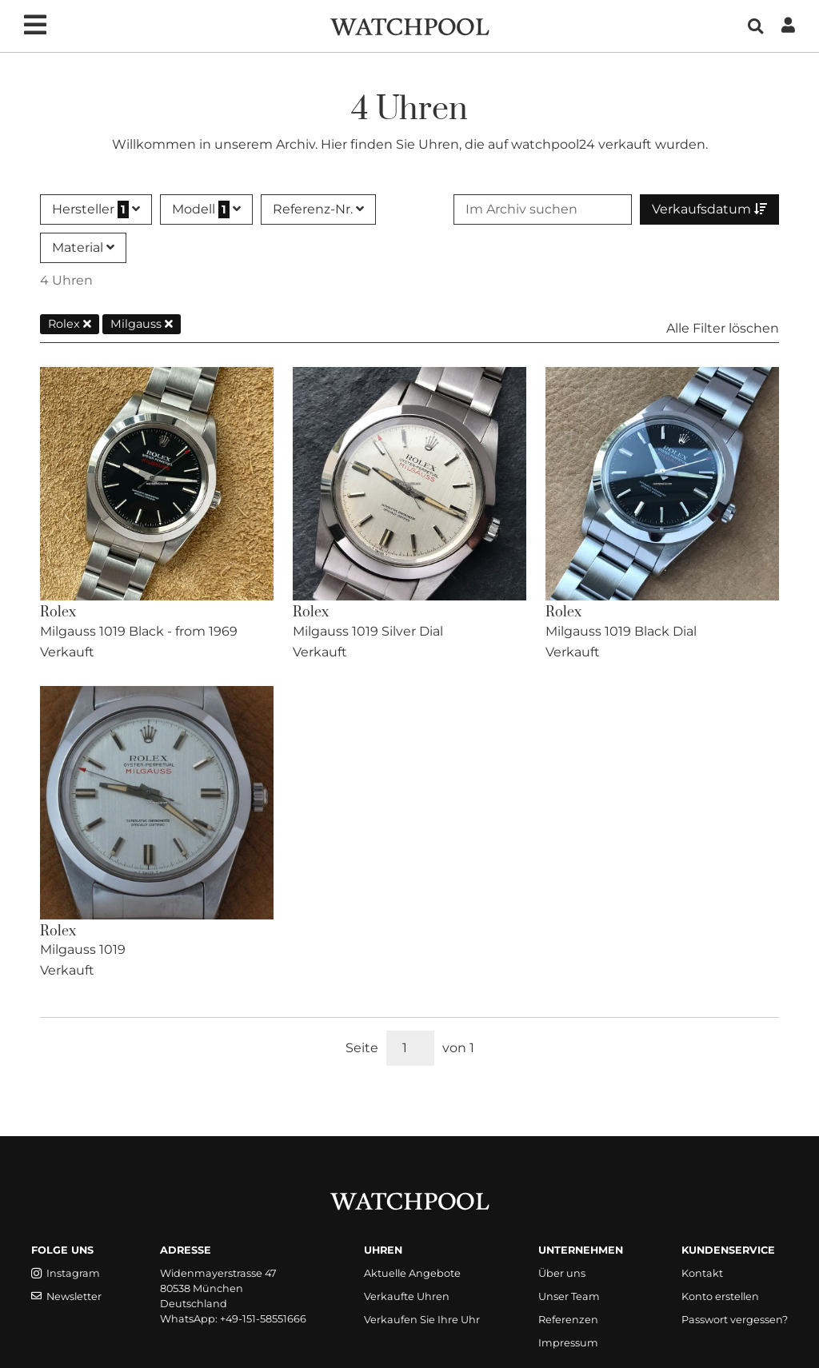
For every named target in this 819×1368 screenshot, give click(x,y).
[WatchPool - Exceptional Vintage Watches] (409, 25)
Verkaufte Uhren (406, 1296)
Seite (362, 1047)
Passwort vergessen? (734, 1320)
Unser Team (569, 1296)
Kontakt (702, 1273)
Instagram (65, 1273)
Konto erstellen (720, 1296)
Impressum (568, 1343)
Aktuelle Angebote (412, 1273)
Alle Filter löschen (722, 328)
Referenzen (568, 1320)
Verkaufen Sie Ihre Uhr (422, 1320)
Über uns (561, 1273)
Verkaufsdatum (709, 209)
